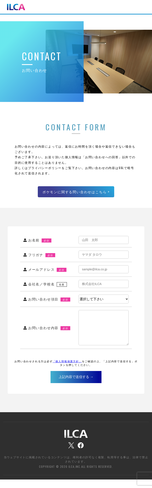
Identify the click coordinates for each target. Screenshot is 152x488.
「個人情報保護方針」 (67, 369)
